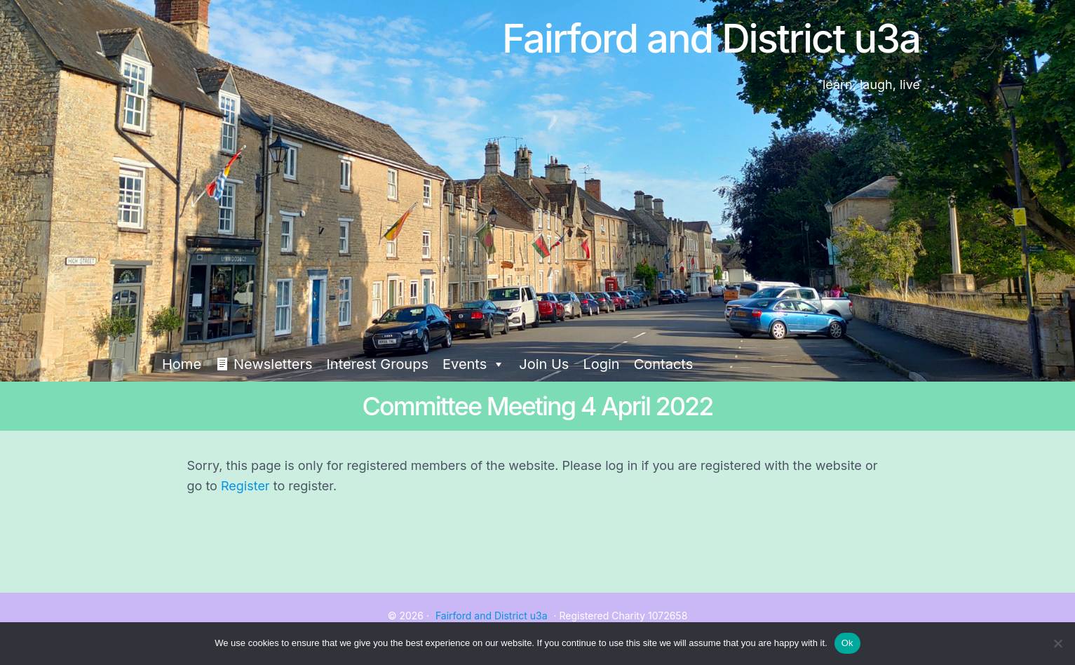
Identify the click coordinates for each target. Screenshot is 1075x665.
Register (245, 485)
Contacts (664, 364)
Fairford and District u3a (491, 616)
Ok (847, 643)
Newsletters (273, 364)
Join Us (544, 364)
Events (473, 364)
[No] (1057, 643)
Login (601, 364)
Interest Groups (377, 364)
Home (181, 364)
